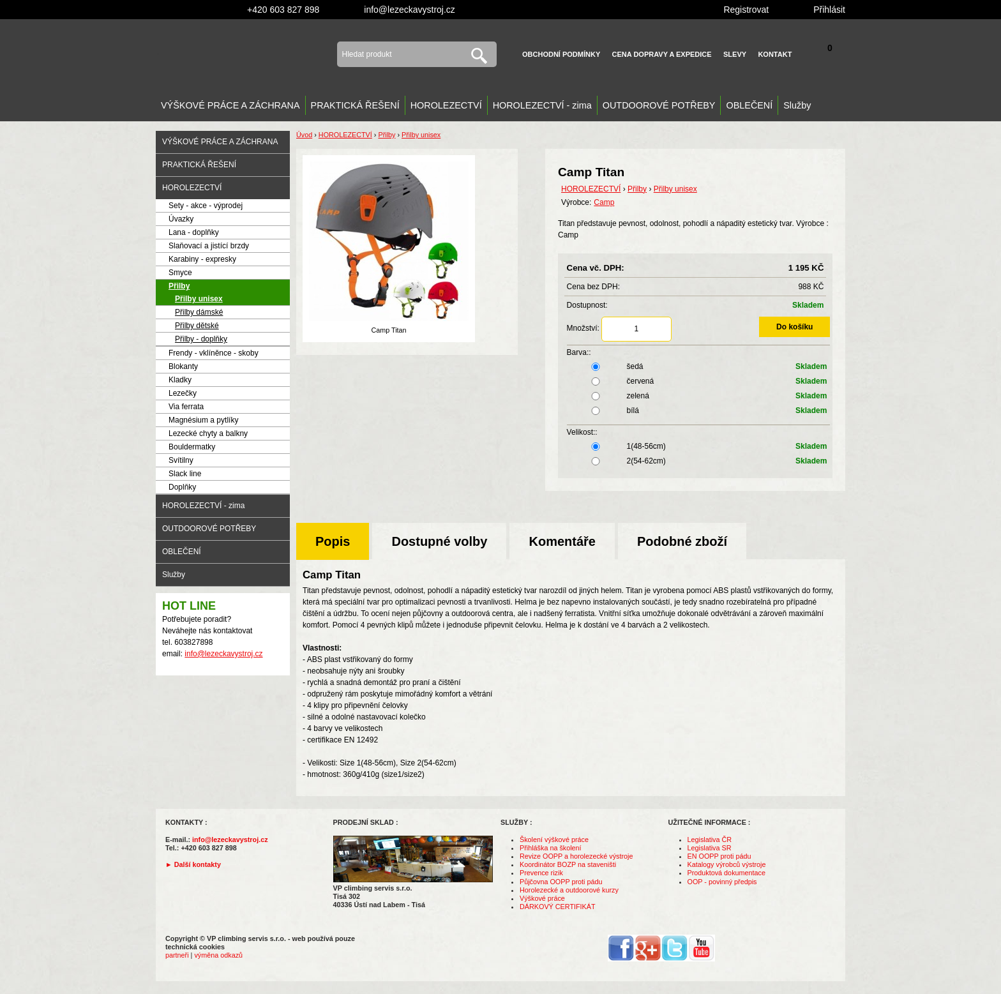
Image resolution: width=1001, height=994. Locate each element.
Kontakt (775, 54)
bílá (698, 410)
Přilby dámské (199, 312)
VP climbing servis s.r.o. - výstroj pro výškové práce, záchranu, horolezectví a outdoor (237, 54)
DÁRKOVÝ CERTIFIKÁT (558, 906)
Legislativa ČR (710, 839)
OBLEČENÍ (749, 105)
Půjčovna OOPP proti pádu (561, 881)
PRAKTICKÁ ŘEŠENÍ (355, 105)
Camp (604, 202)
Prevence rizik (541, 873)
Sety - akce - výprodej (206, 205)
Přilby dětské (197, 325)
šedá (698, 366)
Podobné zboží (682, 541)
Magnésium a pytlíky (203, 420)
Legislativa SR (710, 848)
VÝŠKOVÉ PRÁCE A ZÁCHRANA (230, 105)
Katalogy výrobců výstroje (727, 864)
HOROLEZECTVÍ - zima (542, 105)
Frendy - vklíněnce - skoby (214, 353)
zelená (698, 395)
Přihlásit (829, 9)
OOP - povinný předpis (722, 881)
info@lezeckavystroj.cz (409, 9)
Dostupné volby (439, 541)
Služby (797, 105)
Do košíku (794, 326)
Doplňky (182, 487)
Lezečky (183, 393)
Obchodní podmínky (561, 54)
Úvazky (181, 219)
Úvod (304, 135)
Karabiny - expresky (202, 259)
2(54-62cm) (698, 460)
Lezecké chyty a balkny (208, 433)
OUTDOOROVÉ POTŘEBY (659, 105)
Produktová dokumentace (726, 873)
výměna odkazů (218, 955)
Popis (332, 541)
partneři (177, 955)
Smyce (180, 272)
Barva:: (579, 352)
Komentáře (562, 541)
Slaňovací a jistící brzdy (209, 245)
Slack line (185, 473)
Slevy (734, 54)
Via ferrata (186, 406)
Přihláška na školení (551, 848)
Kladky (180, 379)
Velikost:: (582, 432)
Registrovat (746, 9)
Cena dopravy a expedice (662, 54)
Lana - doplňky (194, 232)
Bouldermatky (192, 446)
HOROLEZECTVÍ (446, 105)
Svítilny (181, 460)
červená (698, 381)
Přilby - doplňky (201, 339)
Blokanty (183, 366)
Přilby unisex (199, 298)
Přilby (179, 286)
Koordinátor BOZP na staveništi (568, 864)
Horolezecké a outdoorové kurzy (569, 890)
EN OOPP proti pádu (719, 856)
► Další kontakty (193, 864)
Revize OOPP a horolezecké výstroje (576, 856)
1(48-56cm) (698, 446)
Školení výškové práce (554, 839)
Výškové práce (542, 898)
